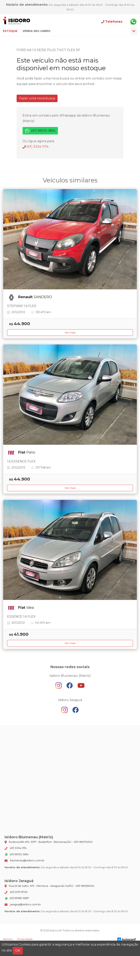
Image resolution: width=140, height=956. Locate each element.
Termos (7, 939)
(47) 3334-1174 (35, 146)
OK (17, 950)
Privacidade (25, 939)
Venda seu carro (36, 31)
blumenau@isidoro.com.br (24, 860)
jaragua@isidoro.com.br (23, 904)
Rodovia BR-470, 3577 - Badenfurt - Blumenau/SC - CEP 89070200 (49, 842)
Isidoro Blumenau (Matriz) (16, 22)
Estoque (10, 31)
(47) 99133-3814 (40, 131)
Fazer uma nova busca (37, 98)
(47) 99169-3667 (17, 898)
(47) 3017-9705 (16, 892)
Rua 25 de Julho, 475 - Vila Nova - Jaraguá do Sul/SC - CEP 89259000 (49, 886)
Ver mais (70, 332)
